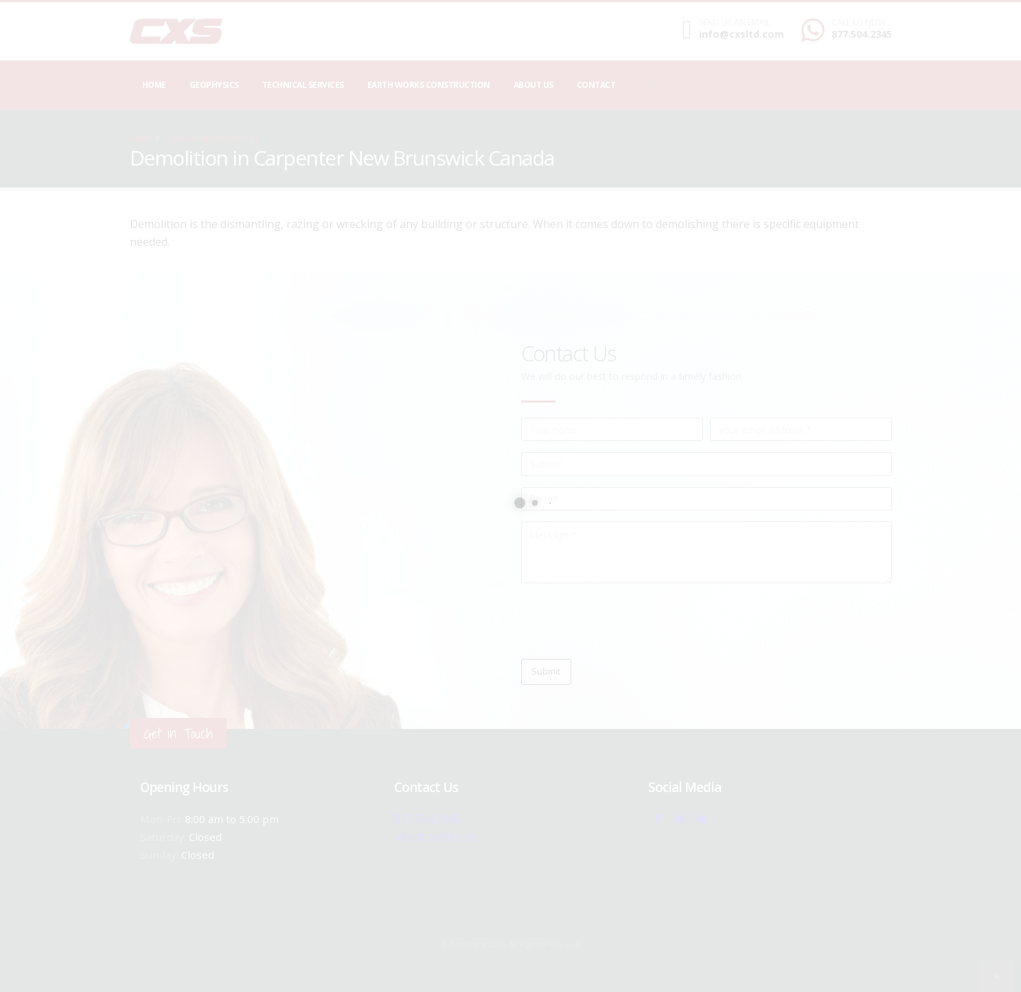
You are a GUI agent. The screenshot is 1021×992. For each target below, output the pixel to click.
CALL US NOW (858, 22)
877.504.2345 (861, 34)
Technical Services (303, 85)
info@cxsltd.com (741, 34)
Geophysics (214, 85)
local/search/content (212, 138)
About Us (533, 85)
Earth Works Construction (428, 85)
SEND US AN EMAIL (734, 22)
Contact (596, 85)
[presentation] (625, 621)
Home (154, 85)
